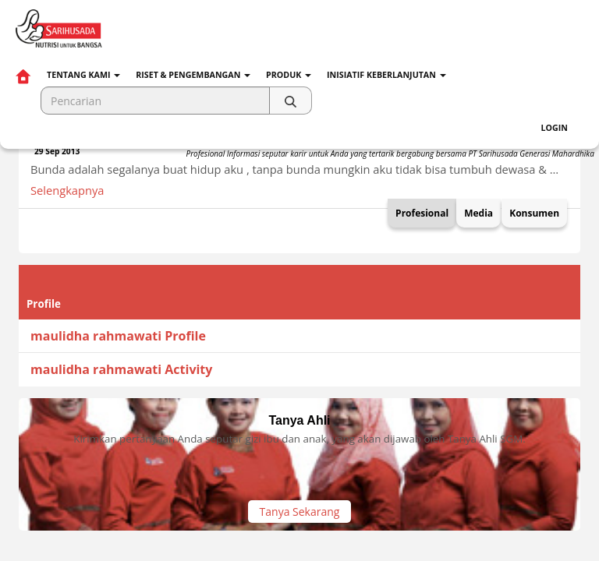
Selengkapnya (67, 190)
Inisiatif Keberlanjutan (386, 74)
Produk (288, 74)
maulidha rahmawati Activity (121, 369)
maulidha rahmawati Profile (118, 335)
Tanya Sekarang (300, 511)
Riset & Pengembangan (193, 74)
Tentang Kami (83, 74)
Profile (44, 304)
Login (554, 127)
